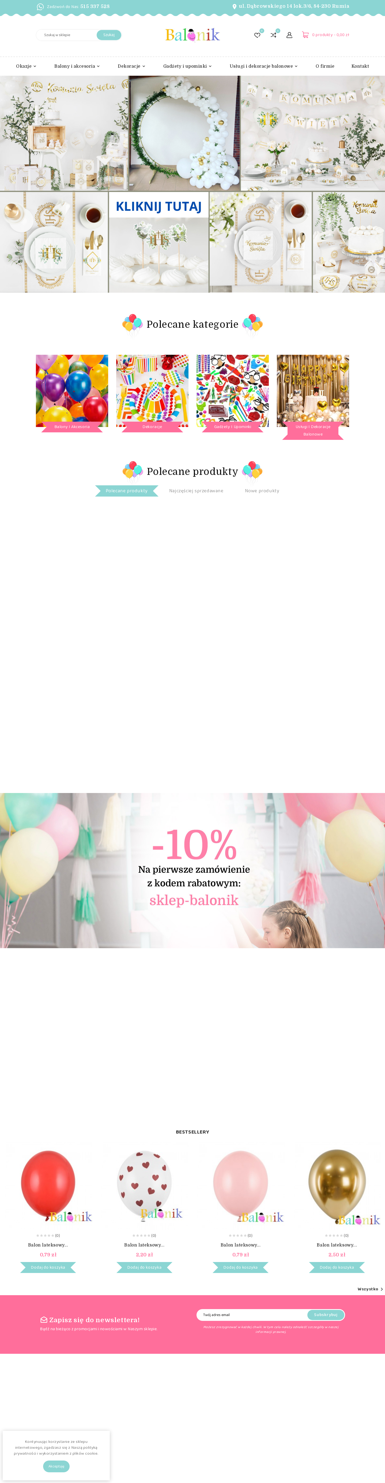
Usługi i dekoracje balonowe (313, 431)
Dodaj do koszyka (48, 1267)
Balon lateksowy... (48, 1245)
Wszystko (371, 1289)
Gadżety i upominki (232, 427)
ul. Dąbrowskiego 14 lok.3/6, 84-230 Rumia (294, 6)
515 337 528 (95, 6)
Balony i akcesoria (72, 427)
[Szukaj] (79, 35)
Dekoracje (152, 427)
